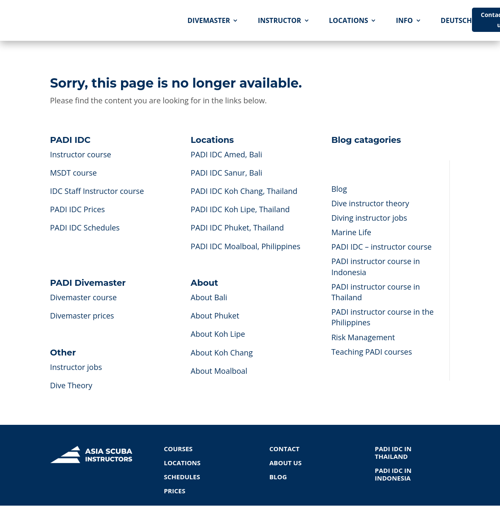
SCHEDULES (182, 476)
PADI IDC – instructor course (381, 247)
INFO (404, 20)
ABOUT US (285, 462)
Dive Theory (71, 385)
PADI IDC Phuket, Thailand (237, 227)
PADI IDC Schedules (85, 227)
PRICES (175, 490)
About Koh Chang (222, 352)
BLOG (278, 476)
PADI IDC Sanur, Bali (226, 173)
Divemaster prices (82, 315)
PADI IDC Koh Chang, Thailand (244, 191)
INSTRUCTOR (279, 20)
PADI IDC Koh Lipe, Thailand (240, 209)
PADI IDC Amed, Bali (226, 154)
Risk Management (363, 337)
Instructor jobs (76, 367)
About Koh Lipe (218, 334)
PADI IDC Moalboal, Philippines (245, 246)
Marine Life (351, 232)
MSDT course (73, 173)
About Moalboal (219, 371)
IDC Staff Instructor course (97, 191)
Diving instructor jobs (369, 218)
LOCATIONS (348, 20)
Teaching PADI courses (371, 352)
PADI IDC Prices (77, 209)
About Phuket (215, 315)
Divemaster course (83, 297)
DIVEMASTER (208, 20)
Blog (339, 189)
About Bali (209, 297)
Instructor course (80, 154)
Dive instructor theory (370, 203)
